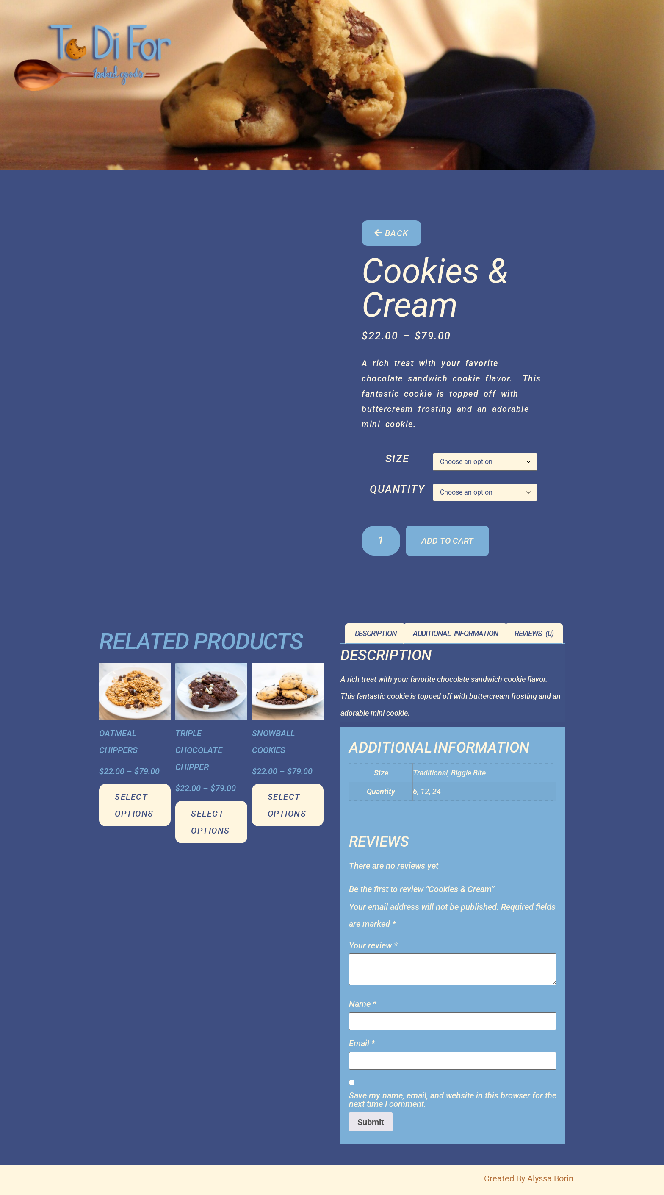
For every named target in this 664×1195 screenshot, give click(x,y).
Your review (373, 945)
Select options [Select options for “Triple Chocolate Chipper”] (210, 822)
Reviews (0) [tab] (534, 633)
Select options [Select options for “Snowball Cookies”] (287, 805)
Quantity (397, 489)
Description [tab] (375, 633)
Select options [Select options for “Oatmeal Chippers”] (134, 805)
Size (397, 458)
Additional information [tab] (455, 633)
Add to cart (447, 541)
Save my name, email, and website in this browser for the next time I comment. (452, 1099)
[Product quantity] (381, 541)
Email (362, 1043)
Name (362, 1004)
